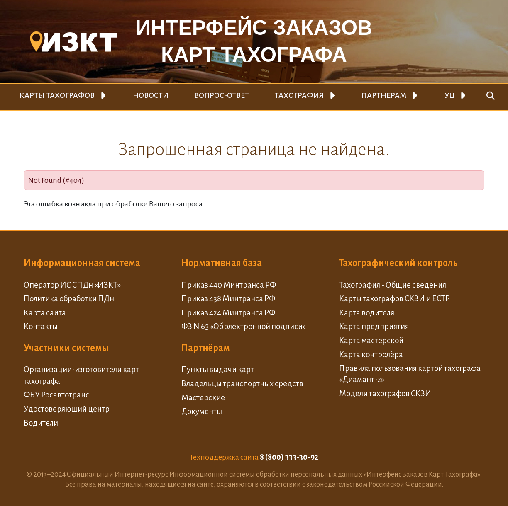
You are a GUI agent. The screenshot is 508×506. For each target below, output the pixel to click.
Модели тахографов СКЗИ (385, 393)
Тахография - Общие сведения (392, 285)
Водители (41, 423)
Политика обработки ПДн (69, 298)
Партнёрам (205, 348)
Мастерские (203, 397)
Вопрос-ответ (221, 95)
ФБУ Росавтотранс (56, 394)
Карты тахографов (57, 95)
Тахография (299, 95)
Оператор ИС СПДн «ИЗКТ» (72, 285)
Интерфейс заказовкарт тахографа (254, 41)
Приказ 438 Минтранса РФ (228, 298)
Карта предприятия (374, 326)
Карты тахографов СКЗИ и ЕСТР (394, 298)
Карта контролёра (371, 354)
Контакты (41, 326)
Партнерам (383, 95)
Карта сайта (45, 312)
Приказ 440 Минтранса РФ (228, 285)
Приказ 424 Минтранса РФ (228, 312)
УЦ (449, 95)
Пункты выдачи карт (217, 369)
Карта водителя (366, 312)
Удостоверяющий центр (67, 408)
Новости (151, 95)
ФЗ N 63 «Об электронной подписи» (243, 326)
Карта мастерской (371, 340)
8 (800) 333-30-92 (289, 457)
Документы (201, 411)
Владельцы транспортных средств (242, 383)
